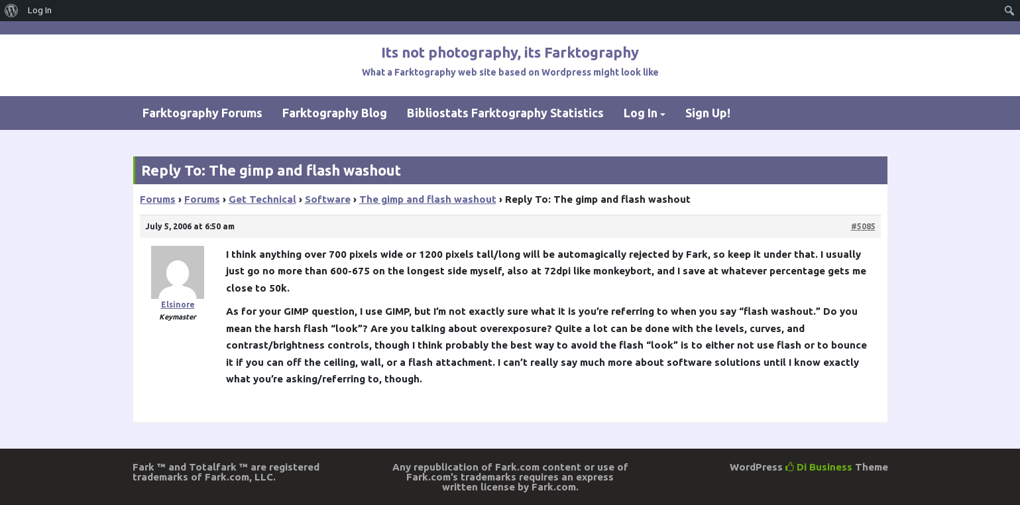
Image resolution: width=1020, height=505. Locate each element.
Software (328, 199)
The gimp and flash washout (427, 199)
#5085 (863, 226)
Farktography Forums (202, 112)
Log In (640, 112)
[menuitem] (11, 10)
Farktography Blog (334, 112)
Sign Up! (707, 112)
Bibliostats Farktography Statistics (505, 112)
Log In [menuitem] (40, 10)
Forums (158, 199)
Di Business (818, 467)
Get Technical (262, 199)
